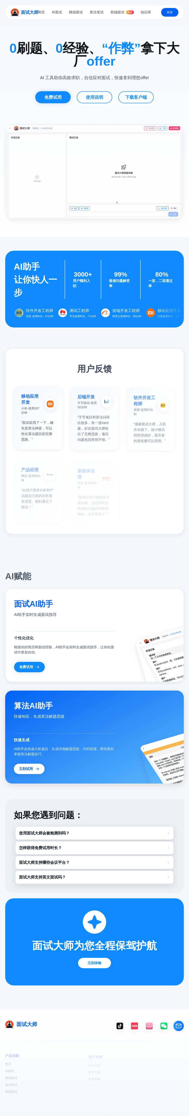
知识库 (146, 12)
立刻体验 (94, 963)
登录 (170, 12)
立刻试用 (29, 769)
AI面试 (57, 12)
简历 (41, 12)
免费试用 (53, 100)
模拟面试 (76, 12)
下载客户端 (136, 100)
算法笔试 (97, 12)
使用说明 (94, 100)
